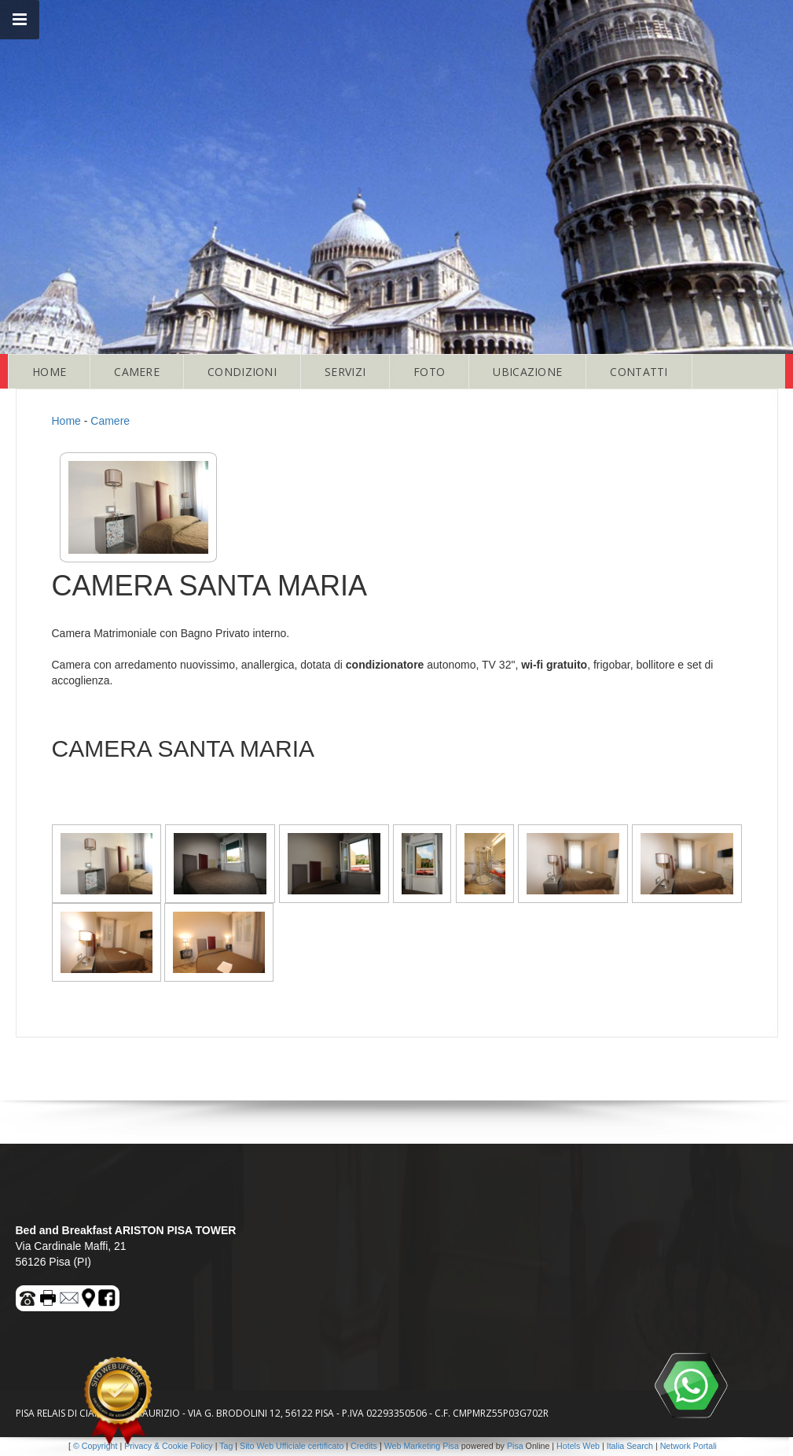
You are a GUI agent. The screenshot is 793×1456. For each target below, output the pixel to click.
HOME (49, 371)
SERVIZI (345, 371)
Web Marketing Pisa (421, 1445)
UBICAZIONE (527, 371)
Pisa (515, 1445)
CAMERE (137, 371)
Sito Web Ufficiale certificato (291, 1445)
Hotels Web (578, 1445)
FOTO (429, 371)
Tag (226, 1445)
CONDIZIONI (242, 371)
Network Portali (688, 1445)
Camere (110, 421)
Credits (364, 1445)
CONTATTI (638, 371)
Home (66, 421)
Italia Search (630, 1445)
